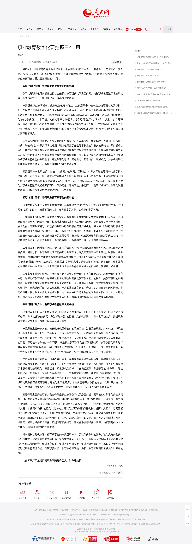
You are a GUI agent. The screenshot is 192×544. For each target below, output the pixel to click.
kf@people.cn (73, 515)
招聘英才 (74, 510)
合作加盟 (94, 510)
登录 (169, 29)
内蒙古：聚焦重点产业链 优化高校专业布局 (153, 94)
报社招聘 (64, 510)
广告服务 (84, 510)
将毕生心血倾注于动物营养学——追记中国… (154, 63)
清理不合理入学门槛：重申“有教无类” (151, 88)
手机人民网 (52, 493)
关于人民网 (53, 510)
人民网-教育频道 (50, 62)
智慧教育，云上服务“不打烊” (148, 76)
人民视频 (81, 493)
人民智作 (110, 493)
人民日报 (22, 493)
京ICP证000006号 (130, 524)
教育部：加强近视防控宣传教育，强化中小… (154, 113)
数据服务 (114, 510)
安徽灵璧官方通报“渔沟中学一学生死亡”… (153, 57)
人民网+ (37, 493)
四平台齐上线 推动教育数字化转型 (150, 69)
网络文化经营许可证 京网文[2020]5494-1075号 (78, 524)
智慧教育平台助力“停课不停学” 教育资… (152, 82)
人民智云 (95, 493)
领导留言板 (66, 493)
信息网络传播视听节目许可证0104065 (45, 524)
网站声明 (124, 510)
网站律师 (134, 510)
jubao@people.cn (126, 515)
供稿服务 (104, 510)
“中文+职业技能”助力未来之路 (148, 100)
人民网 (20, 36)
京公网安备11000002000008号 (150, 524)
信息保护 (144, 510)
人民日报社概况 (40, 510)
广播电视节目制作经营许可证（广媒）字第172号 (127, 519)
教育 (27, 36)
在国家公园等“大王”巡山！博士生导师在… (153, 107)
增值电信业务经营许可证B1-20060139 (92, 519)
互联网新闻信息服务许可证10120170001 (61, 519)
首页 (20, 29)
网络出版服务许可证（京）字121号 (110, 524)
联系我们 (154, 510)
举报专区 (94, 29)
